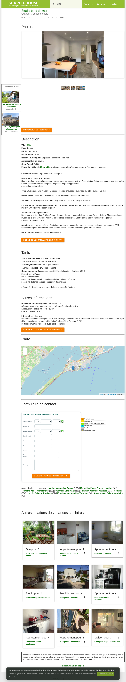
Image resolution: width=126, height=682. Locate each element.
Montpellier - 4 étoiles (69, 598)
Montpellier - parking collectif (38, 598)
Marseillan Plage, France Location (96, 488)
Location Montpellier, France (60, 488)
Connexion (101, 4)
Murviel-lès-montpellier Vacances (73, 493)
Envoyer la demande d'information (51, 475)
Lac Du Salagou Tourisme (40, 493)
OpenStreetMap (111, 394)
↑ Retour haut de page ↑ (73, 666)
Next (121, 55)
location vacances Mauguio (94, 491)
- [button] (25, 353)
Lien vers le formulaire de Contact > (43, 240)
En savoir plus (14, 677)
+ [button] (25, 349)
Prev (25, 55)
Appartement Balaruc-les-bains (108, 493)
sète (29, 145)
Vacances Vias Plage (65, 491)
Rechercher (88, 4)
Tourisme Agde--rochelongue (35, 491)
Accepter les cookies (105, 674)
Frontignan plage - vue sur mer (107, 642)
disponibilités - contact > (36, 130)
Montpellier (45, 167)
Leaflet (102, 394)
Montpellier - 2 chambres (70, 642)
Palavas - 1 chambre (102, 553)
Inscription (113, 4)
